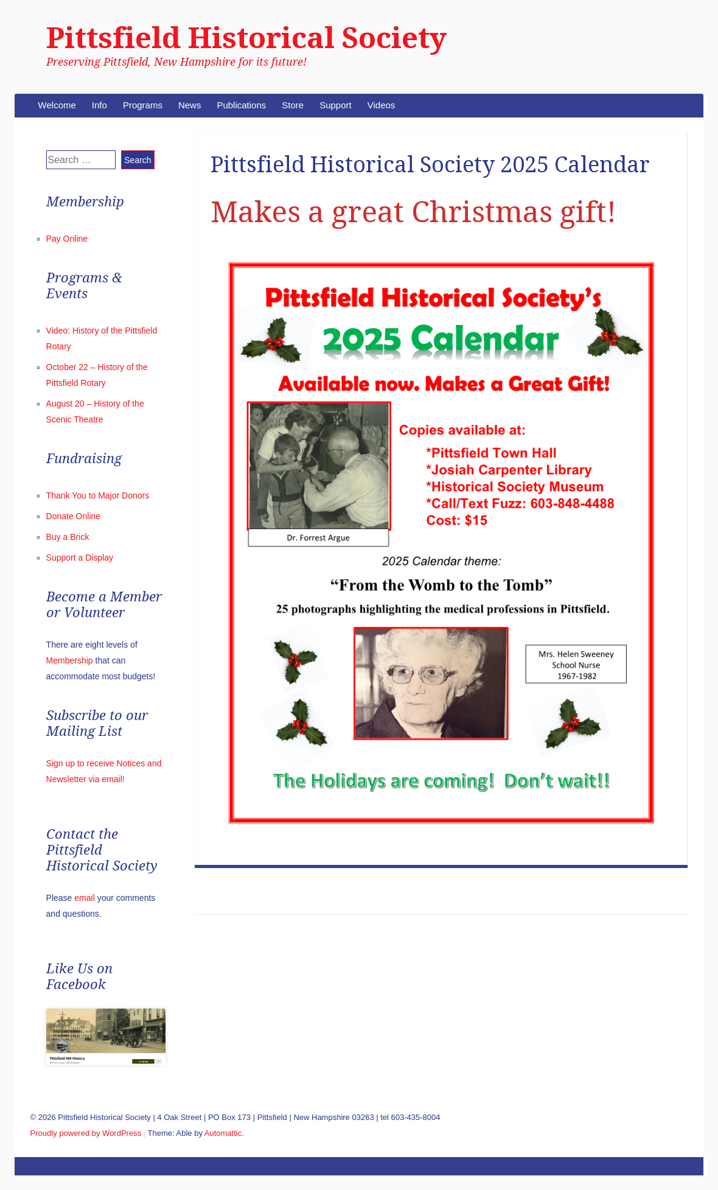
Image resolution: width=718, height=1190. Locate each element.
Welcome (57, 105)
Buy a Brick (67, 537)
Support (335, 105)
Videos (382, 105)
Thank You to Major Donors (98, 495)
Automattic (223, 1133)
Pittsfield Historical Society (246, 38)
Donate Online (73, 516)
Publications (241, 105)
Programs (142, 105)
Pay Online (67, 238)
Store (293, 105)
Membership (69, 660)
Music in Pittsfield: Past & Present (264, 891)
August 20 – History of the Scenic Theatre (604, 891)
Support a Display (80, 557)
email (84, 898)
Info (99, 105)
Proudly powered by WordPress (86, 1133)
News (189, 105)
